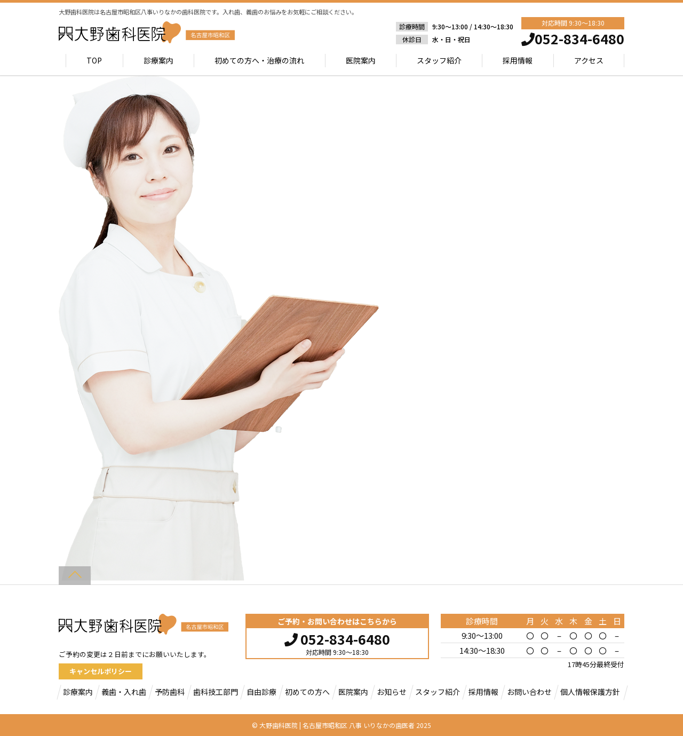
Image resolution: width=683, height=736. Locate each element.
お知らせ (392, 691)
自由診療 (261, 691)
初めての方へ (307, 691)
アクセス (588, 60)
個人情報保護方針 (590, 691)
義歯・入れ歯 (123, 691)
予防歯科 (170, 691)
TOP (94, 60)
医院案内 (361, 60)
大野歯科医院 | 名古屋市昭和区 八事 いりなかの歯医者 (337, 725)
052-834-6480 (337, 637)
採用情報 (518, 60)
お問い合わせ (529, 691)
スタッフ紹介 (439, 60)
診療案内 (158, 60)
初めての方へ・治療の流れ (259, 60)
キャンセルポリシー (100, 671)
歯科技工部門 (215, 691)
